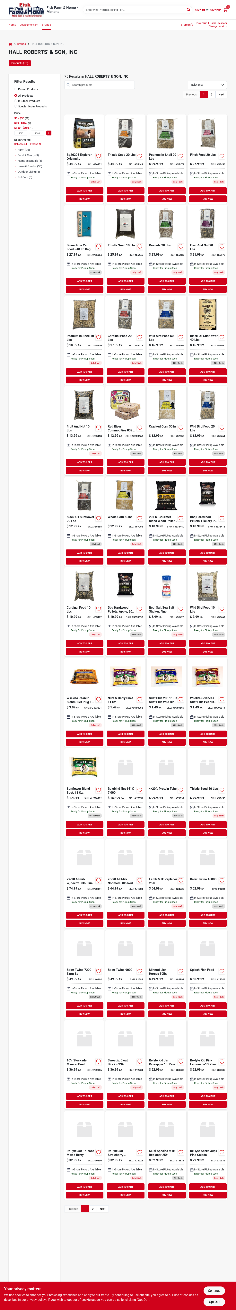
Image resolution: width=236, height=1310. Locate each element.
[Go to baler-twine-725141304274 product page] (125, 974)
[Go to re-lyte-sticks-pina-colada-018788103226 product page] (207, 1155)
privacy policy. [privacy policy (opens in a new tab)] (36, 1300)
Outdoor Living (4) (29, 171)
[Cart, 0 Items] (225, 10)
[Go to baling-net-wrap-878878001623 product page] (125, 793)
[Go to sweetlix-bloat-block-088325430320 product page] (125, 1064)
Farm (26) (24, 149)
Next (221, 94)
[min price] (21, 133)
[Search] (189, 9)
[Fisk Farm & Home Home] (26, 10)
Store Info (187, 24)
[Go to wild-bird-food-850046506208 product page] (166, 340)
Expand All (35, 144)
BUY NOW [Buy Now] (84, 199)
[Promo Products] (15, 89)
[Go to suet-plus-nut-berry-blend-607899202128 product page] (125, 702)
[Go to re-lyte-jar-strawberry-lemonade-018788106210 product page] (125, 1155)
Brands (46, 24)
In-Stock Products (29, 101)
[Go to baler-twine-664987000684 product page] (207, 883)
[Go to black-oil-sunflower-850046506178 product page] (207, 340)
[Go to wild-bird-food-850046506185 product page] (207, 611)
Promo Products (28, 89)
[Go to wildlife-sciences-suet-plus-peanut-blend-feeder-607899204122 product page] (207, 702)
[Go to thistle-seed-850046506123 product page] (207, 793)
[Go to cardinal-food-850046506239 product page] (84, 611)
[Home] (10, 44)
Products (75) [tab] (19, 63)
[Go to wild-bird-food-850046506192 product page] (207, 430)
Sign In (200, 9)
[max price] (37, 133)
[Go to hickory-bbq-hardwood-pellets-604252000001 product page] (166, 521)
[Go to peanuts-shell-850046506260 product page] (166, 159)
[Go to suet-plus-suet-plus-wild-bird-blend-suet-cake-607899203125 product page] (166, 702)
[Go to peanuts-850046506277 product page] (166, 249)
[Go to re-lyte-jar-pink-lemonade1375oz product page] (207, 1064)
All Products (25, 96)
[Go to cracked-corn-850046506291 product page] (166, 430)
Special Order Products (32, 106)
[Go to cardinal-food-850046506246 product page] (125, 340)
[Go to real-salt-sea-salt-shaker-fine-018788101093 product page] (166, 611)
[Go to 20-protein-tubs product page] (166, 793)
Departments (28, 24)
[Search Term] (137, 10)
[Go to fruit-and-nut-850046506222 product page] (207, 249)
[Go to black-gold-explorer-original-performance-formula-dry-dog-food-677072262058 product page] (84, 159)
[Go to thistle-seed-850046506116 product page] (125, 159)
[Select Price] (48, 133)
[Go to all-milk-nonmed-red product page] (125, 883)
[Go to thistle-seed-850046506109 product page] (125, 249)
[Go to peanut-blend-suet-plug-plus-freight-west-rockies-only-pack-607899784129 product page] (84, 702)
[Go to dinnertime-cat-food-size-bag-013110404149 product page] (84, 249)
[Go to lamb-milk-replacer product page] (166, 883)
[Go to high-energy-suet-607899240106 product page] (125, 430)
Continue (214, 1291)
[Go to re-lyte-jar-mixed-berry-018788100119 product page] (84, 1155)
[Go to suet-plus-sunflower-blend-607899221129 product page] (84, 793)
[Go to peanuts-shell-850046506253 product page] (84, 340)
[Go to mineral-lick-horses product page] (166, 974)
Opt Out (214, 1302)
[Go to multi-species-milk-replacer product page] (166, 1155)
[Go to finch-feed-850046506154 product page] (207, 159)
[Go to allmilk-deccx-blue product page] (84, 883)
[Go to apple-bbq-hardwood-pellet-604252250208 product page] (125, 611)
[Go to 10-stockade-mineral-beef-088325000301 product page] (84, 1064)
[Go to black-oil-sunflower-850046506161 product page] (84, 521)
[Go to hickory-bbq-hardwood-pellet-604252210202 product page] (207, 521)
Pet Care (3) (25, 177)
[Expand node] (15, 150)
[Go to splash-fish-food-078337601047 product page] (207, 974)
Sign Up (215, 9)
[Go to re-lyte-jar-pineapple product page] (166, 1064)
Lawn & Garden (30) (30, 166)
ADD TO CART (84, 190)
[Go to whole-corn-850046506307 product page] (125, 521)
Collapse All (20, 144)
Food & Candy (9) (28, 155)
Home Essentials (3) (30, 160)
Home (12, 24)
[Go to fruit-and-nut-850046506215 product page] (84, 430)
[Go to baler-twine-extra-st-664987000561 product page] (84, 974)
